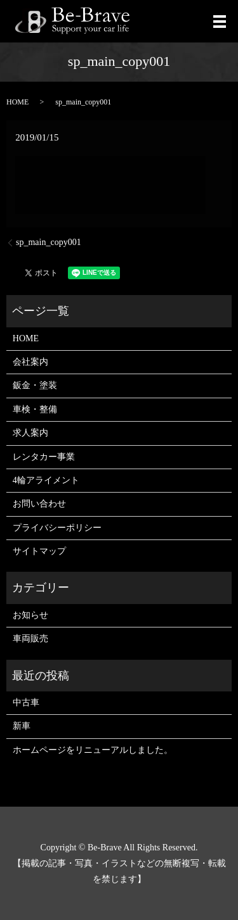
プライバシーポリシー (57, 527)
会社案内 (30, 362)
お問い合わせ (39, 503)
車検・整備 (35, 409)
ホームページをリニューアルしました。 (93, 750)
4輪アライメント (46, 480)
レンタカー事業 (44, 457)
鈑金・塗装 (35, 385)
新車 (21, 726)
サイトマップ (39, 551)
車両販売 (30, 638)
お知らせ (30, 615)
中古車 (26, 702)
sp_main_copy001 (48, 242)
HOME (17, 102)
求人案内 (30, 433)
